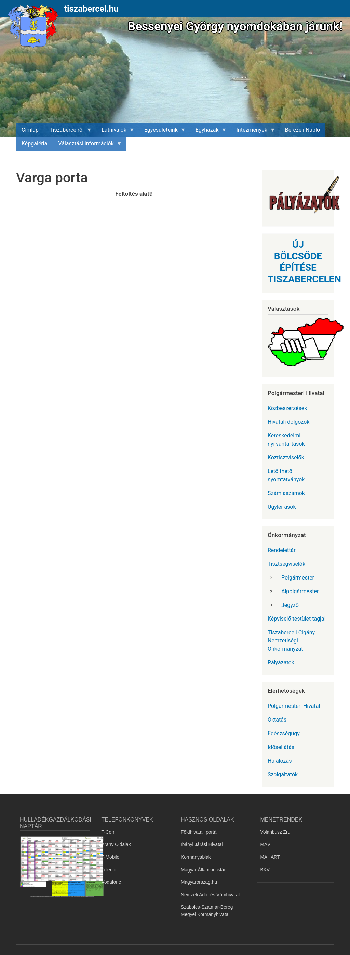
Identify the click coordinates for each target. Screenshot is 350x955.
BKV (265, 870)
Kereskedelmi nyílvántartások (286, 439)
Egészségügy (284, 733)
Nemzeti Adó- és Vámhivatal (210, 894)
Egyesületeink (162, 132)
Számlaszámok (286, 493)
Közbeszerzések (287, 408)
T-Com (109, 832)
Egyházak (208, 132)
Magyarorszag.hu (199, 882)
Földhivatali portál (199, 832)
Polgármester (297, 577)
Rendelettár (282, 550)
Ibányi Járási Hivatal (202, 844)
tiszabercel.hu (91, 9)
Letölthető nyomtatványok (286, 475)
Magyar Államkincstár (203, 870)
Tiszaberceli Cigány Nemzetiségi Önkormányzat (291, 640)
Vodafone (111, 882)
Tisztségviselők (286, 564)
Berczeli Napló (302, 130)
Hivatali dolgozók (288, 422)
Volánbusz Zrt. (275, 832)
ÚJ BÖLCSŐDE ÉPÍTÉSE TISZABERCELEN (304, 262)
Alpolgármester (300, 591)
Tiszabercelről (68, 132)
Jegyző (290, 605)
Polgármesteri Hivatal (294, 706)
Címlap (30, 130)
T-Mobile (111, 857)
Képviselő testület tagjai (297, 618)
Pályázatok (281, 662)
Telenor (109, 870)
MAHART (270, 857)
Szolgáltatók (283, 774)
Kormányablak (196, 857)
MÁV (265, 844)
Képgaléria (34, 143)
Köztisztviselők (286, 457)
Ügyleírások (282, 507)
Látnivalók (115, 132)
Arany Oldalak (116, 844)
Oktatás (277, 719)
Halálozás (280, 760)
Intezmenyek (253, 132)
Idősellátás (281, 747)
